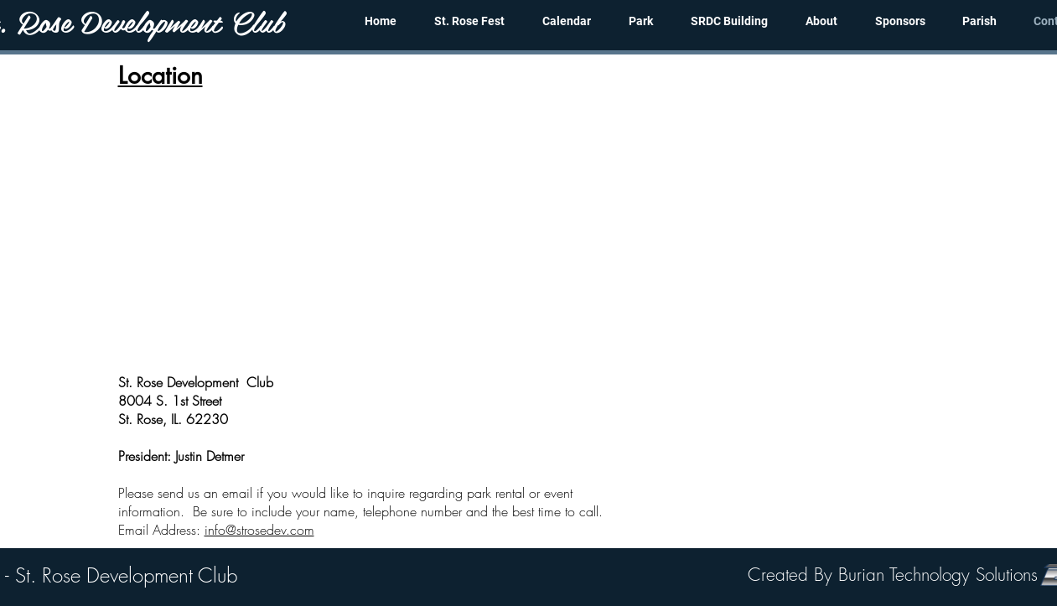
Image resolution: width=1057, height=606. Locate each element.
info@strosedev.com (259, 530)
